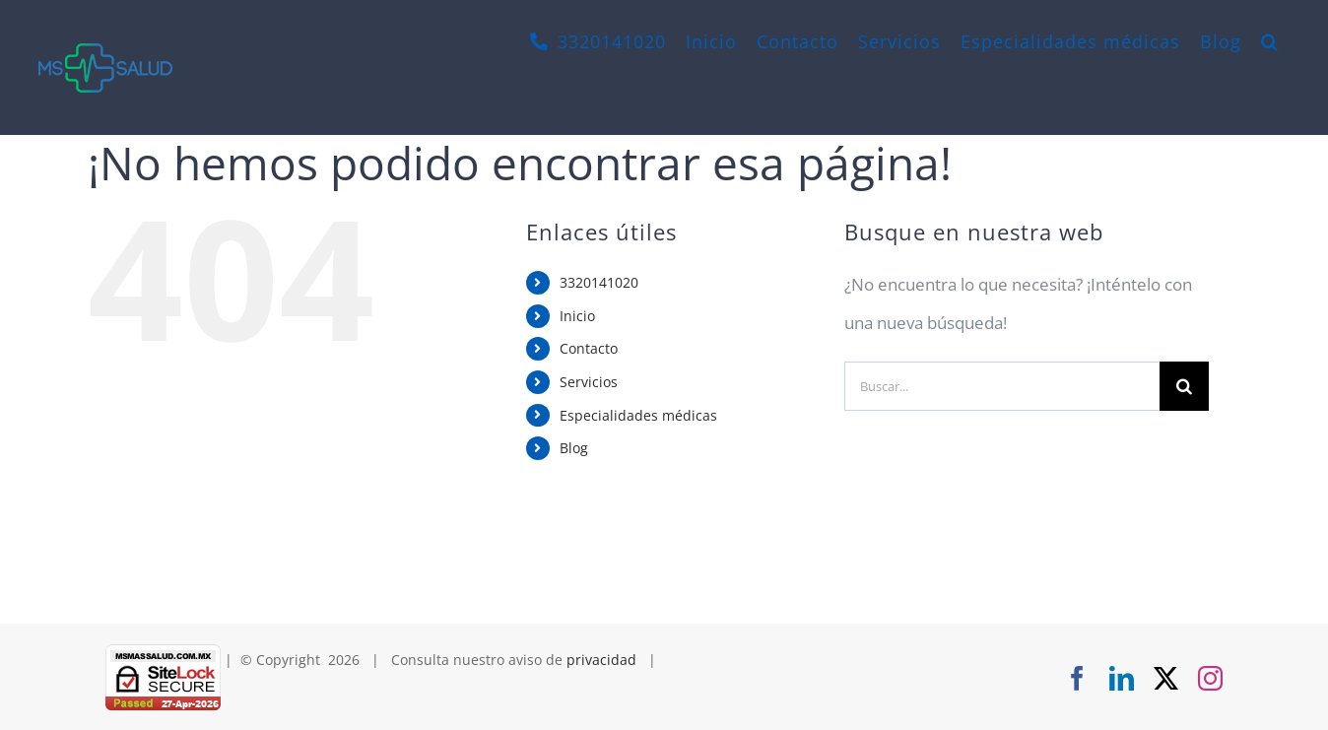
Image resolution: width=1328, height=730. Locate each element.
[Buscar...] (1002, 386)
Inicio (577, 315)
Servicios (589, 381)
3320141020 (599, 282)
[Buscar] (1184, 386)
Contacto (589, 348)
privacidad (601, 659)
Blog (574, 447)
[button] (1270, 41)
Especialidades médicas (638, 415)
